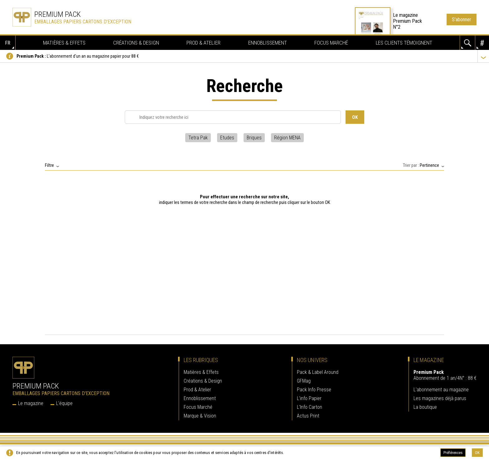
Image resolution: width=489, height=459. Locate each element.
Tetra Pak (198, 136)
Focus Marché (331, 43)
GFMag (304, 379)
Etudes (227, 136)
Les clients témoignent (404, 43)
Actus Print (308, 414)
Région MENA (287, 136)
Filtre (49, 163)
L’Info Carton (309, 405)
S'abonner (461, 19)
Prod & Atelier (203, 43)
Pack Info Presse (314, 388)
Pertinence (429, 163)
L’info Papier (309, 396)
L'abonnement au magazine (441, 388)
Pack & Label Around (317, 370)
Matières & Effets (64, 43)
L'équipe (64, 401)
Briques (254, 136)
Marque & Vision (200, 414)
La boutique (425, 405)
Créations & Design (136, 43)
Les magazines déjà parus (440, 396)
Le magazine (30, 401)
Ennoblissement (267, 43)
